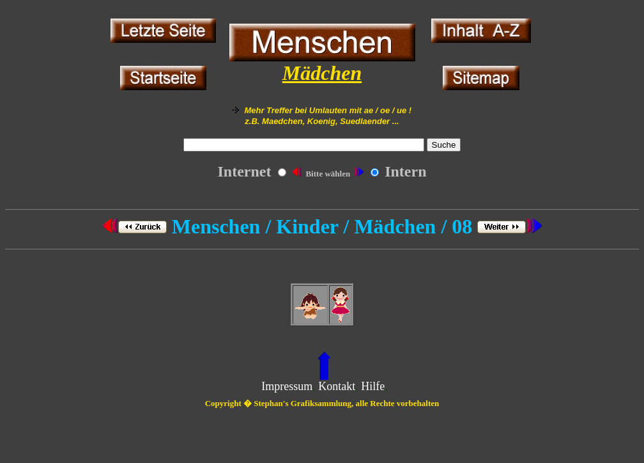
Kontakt (336, 386)
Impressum (286, 386)
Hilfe (373, 386)
